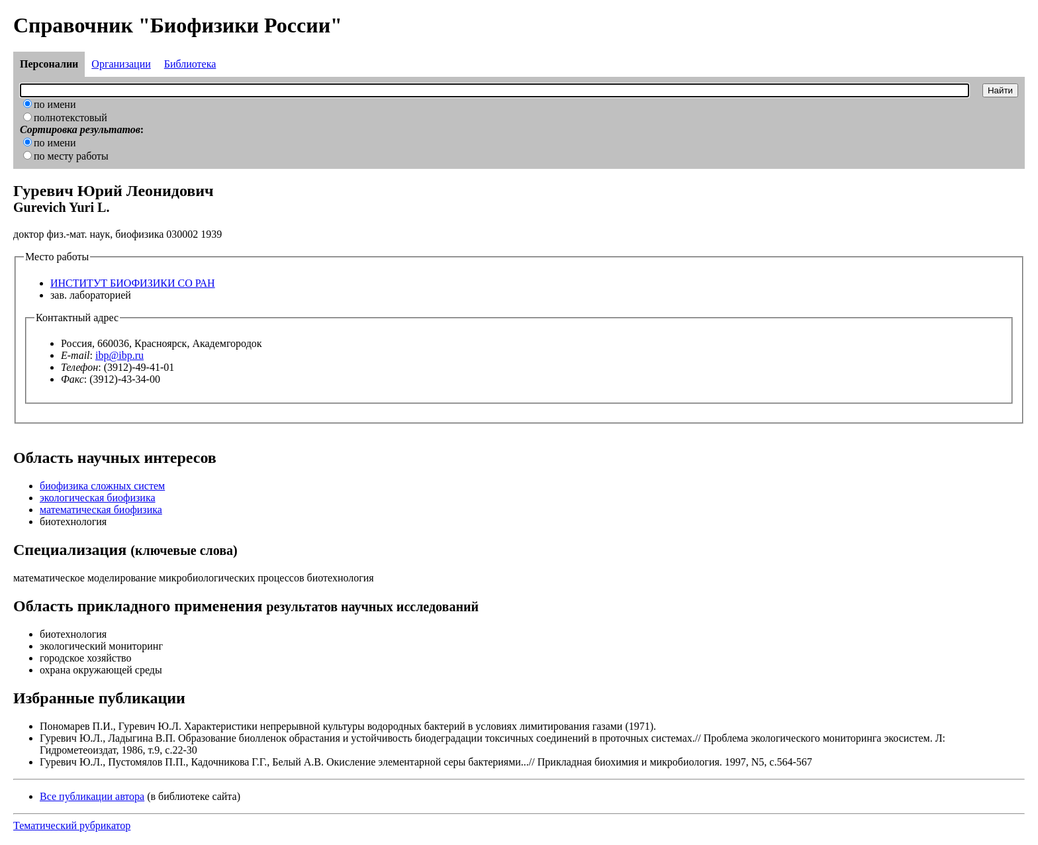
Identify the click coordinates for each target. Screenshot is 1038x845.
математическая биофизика (101, 509)
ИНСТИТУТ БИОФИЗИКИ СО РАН (132, 283)
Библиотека (190, 64)
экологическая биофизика (98, 497)
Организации (120, 64)
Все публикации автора (92, 796)
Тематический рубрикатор (71, 825)
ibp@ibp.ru (119, 355)
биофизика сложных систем (102, 485)
